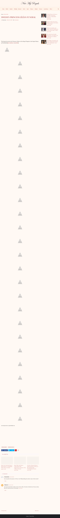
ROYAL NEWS (6, 14)
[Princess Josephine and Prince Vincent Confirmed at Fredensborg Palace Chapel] (43, 29)
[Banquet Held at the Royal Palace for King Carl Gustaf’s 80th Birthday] (43, 23)
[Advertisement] (20, 30)
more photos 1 (11, 43)
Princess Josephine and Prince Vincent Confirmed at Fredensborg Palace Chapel (52, 29)
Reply (5, 490)
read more (20, 488)
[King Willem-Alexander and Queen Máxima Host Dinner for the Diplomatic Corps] (43, 42)
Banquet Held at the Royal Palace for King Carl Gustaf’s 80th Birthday (52, 23)
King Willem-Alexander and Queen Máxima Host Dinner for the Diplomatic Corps (52, 41)
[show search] (57, 9)
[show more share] (18, 450)
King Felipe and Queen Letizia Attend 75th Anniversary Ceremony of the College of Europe (20, 467)
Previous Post (4, 510)
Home (2, 14)
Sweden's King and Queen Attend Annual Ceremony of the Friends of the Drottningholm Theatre (32, 467)
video (17, 43)
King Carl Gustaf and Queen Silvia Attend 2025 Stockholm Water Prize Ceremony (6, 466)
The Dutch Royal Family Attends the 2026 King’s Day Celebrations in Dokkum (52, 35)
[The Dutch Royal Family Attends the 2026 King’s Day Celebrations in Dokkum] (43, 36)
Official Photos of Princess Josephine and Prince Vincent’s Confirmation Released (52, 16)
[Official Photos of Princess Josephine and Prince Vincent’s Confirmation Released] (43, 16)
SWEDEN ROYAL (11, 447)
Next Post (36, 510)
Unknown (6, 484)
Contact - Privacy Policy (30, 516)
